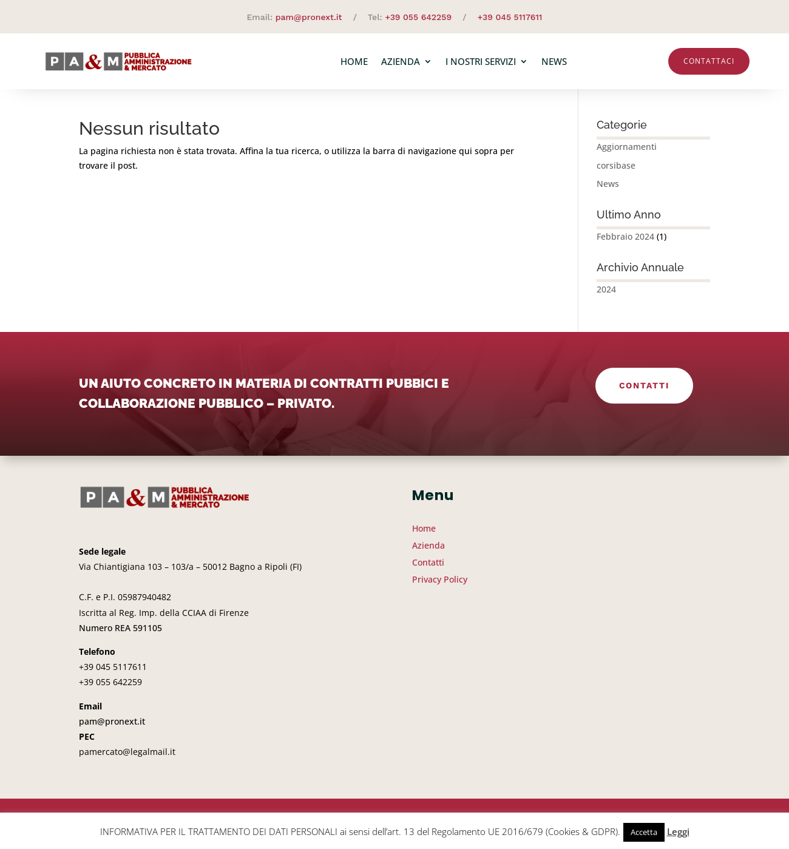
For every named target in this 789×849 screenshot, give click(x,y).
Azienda (400, 61)
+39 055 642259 (418, 17)
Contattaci (708, 61)
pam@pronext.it (309, 17)
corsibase (616, 170)
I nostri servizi (480, 61)
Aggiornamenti (627, 151)
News (554, 61)
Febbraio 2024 (625, 241)
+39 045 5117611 (510, 17)
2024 (606, 294)
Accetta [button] (644, 832)
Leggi (678, 831)
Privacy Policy (439, 584)
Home (354, 61)
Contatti (643, 390)
